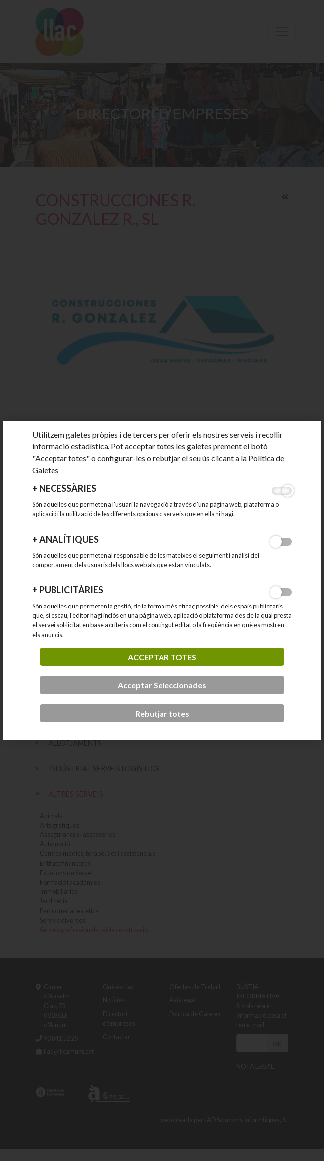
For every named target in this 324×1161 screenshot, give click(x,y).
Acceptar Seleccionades (162, 685)
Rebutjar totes (162, 713)
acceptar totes (162, 657)
